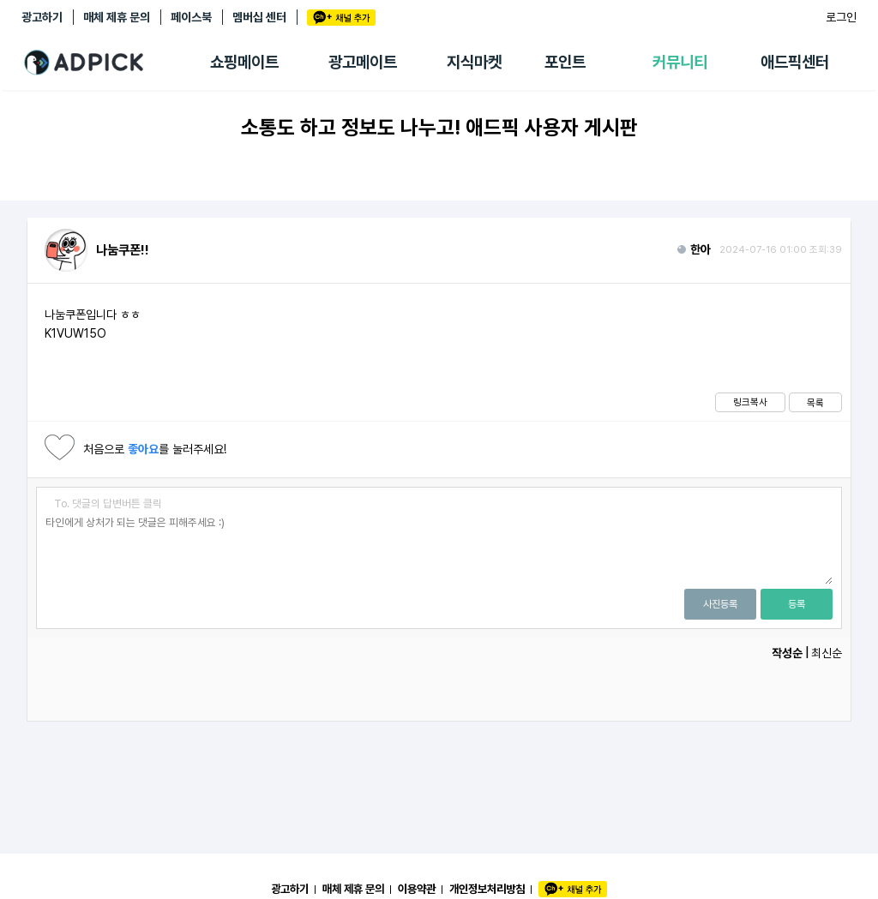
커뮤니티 (679, 62)
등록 (796, 604)
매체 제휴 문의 (116, 17)
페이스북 (191, 17)
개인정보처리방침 (487, 889)
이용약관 (417, 889)
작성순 (787, 653)
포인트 (565, 62)
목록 (815, 403)
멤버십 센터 (259, 17)
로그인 (841, 17)
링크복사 (750, 402)
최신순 (826, 653)
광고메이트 (362, 62)
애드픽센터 (795, 62)
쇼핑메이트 (244, 62)
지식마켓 (474, 62)
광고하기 (42, 17)
